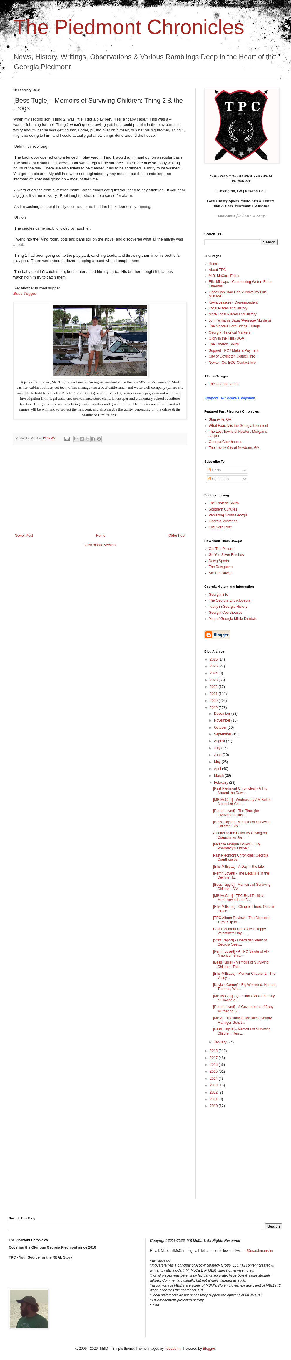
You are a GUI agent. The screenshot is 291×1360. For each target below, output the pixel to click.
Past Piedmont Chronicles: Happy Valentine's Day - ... (239, 931)
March (219, 775)
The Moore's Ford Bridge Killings (234, 326)
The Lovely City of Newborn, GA (234, 448)
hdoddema (173, 1348)
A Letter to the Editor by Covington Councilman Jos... (240, 835)
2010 (214, 1106)
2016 (214, 1065)
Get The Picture (221, 549)
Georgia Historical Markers (229, 332)
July (217, 748)
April (218, 769)
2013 (214, 1085)
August (220, 741)
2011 (214, 1099)
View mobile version (100, 545)
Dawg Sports (219, 561)
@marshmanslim (260, 1251)
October (221, 727)
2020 (214, 701)
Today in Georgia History (228, 607)
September (223, 734)
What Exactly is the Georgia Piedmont (238, 426)
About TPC (217, 270)
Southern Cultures (223, 509)
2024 (214, 673)
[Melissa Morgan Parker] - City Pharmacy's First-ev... (236, 846)
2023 (214, 680)
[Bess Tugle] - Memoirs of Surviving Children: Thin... (241, 964)
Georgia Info (218, 594)
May (218, 762)
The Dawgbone (221, 567)
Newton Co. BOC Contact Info (232, 362)
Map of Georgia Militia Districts (233, 619)
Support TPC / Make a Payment (233, 350)
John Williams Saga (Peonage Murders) (240, 320)
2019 (214, 708)
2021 (214, 694)
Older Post (176, 536)
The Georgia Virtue (223, 384)
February (221, 783)
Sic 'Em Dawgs (220, 573)
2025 (214, 666)
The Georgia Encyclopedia (229, 600)
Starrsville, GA (220, 419)
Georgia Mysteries (223, 521)
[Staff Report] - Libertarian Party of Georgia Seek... (240, 942)
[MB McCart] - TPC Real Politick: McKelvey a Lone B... (238, 898)
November (222, 720)
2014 (214, 1078)
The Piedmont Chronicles (128, 27)
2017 (214, 1058)
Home (101, 536)
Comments (218, 479)
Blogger (209, 1348)
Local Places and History (228, 308)
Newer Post (24, 536)
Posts (214, 470)
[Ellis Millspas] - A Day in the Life (238, 867)
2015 (214, 1071)
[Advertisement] (100, 489)
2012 (214, 1092)
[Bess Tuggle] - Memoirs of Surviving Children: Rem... (241, 1031)
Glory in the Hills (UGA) (227, 338)
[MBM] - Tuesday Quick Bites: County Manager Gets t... (242, 1020)
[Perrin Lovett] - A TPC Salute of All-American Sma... (241, 953)
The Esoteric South (224, 344)
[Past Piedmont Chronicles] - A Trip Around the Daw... (240, 790)
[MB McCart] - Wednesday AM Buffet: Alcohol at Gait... (242, 802)
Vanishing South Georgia (228, 515)
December (222, 714)
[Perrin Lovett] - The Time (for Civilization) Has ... (236, 813)
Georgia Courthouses (225, 442)
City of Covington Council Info (232, 356)
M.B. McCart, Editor (224, 276)
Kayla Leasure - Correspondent (233, 302)
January (221, 1042)
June (218, 755)
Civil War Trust (220, 527)
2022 (214, 687)
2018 (214, 1051)
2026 (214, 659)
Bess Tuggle (24, 293)
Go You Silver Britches (226, 555)
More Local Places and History (233, 314)
